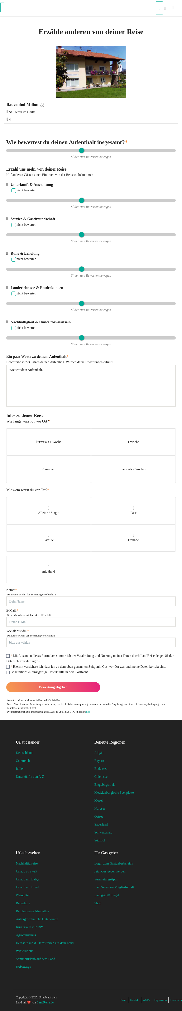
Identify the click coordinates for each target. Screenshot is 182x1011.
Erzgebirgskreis (104, 784)
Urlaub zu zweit (26, 871)
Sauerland (101, 824)
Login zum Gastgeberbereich (113, 863)
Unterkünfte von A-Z (30, 776)
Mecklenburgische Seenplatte (114, 792)
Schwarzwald (103, 832)
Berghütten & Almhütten (32, 911)
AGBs (146, 1000)
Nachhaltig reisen (27, 863)
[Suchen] (159, 7)
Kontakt (134, 1000)
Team (123, 1000)
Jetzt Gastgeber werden (109, 871)
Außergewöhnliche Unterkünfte (37, 919)
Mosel (98, 800)
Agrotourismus (26, 935)
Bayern (99, 760)
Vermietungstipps (106, 879)
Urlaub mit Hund (27, 887)
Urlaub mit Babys (28, 879)
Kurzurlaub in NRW (29, 927)
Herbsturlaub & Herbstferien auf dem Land (45, 943)
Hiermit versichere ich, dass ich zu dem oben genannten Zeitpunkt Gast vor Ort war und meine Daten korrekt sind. (86, 667)
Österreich (23, 760)
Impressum (160, 1000)
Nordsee (99, 808)
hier (88, 711)
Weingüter (23, 895)
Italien (20, 768)
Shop (97, 903)
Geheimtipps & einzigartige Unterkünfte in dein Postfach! (47, 672)
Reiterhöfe (23, 903)
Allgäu (99, 752)
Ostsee (98, 816)
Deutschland (24, 752)
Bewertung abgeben (53, 687)
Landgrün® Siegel (106, 895)
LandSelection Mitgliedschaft (114, 887)
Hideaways (23, 967)
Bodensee (100, 768)
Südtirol (99, 840)
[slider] (81, 150)
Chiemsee (100, 776)
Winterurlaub (25, 951)
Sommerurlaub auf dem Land (35, 959)
